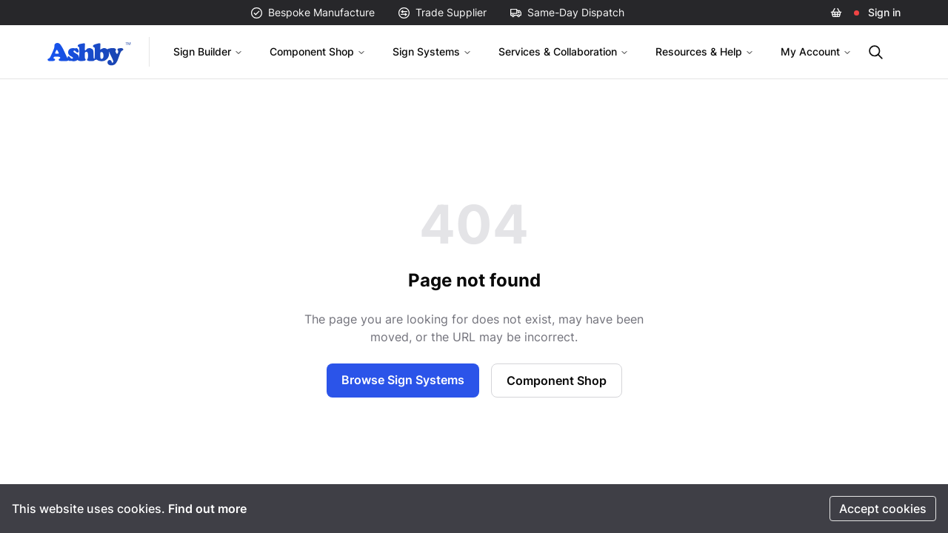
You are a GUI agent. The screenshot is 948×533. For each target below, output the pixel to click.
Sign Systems (432, 51)
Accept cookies (883, 508)
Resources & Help (704, 51)
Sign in (884, 12)
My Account (816, 51)
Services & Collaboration (563, 51)
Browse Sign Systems (402, 379)
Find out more (207, 508)
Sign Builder (208, 51)
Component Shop (318, 51)
